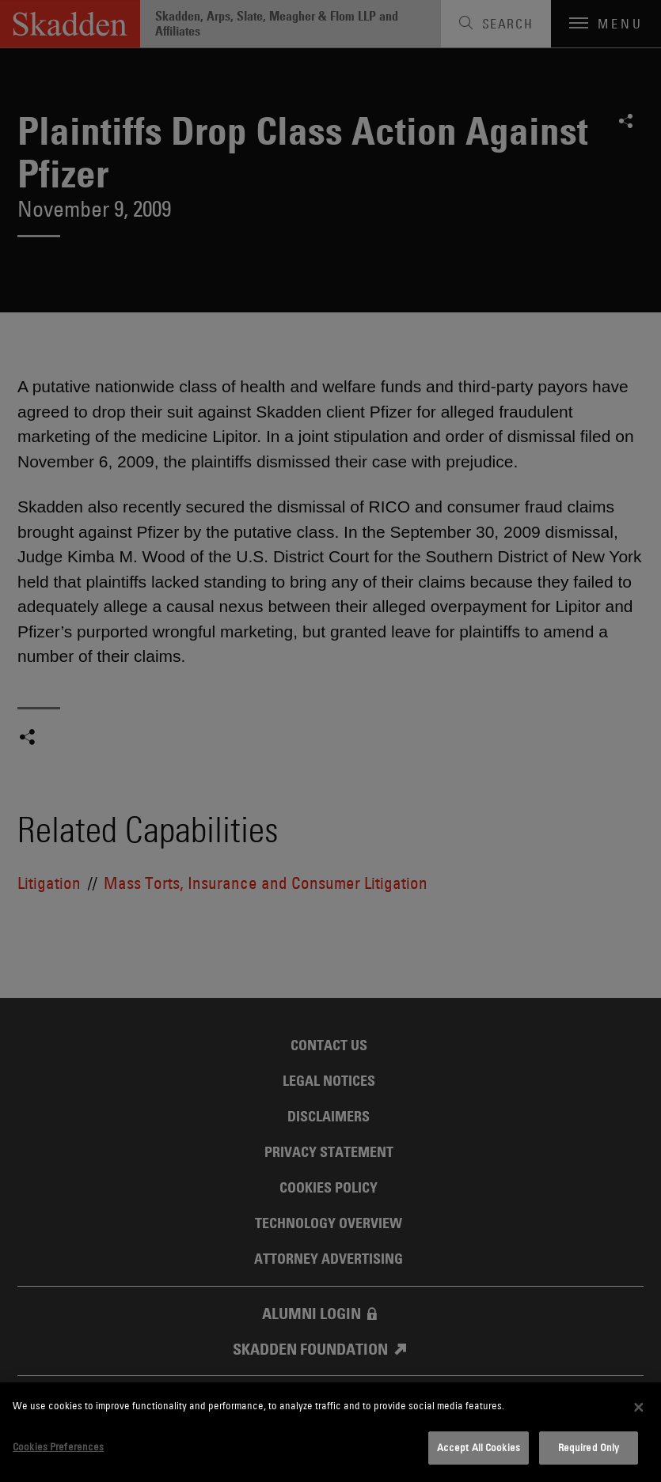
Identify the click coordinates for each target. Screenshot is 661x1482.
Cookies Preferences (58, 1446)
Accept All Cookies (478, 1447)
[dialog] (330, 1432)
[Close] (639, 1407)
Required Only (589, 1447)
